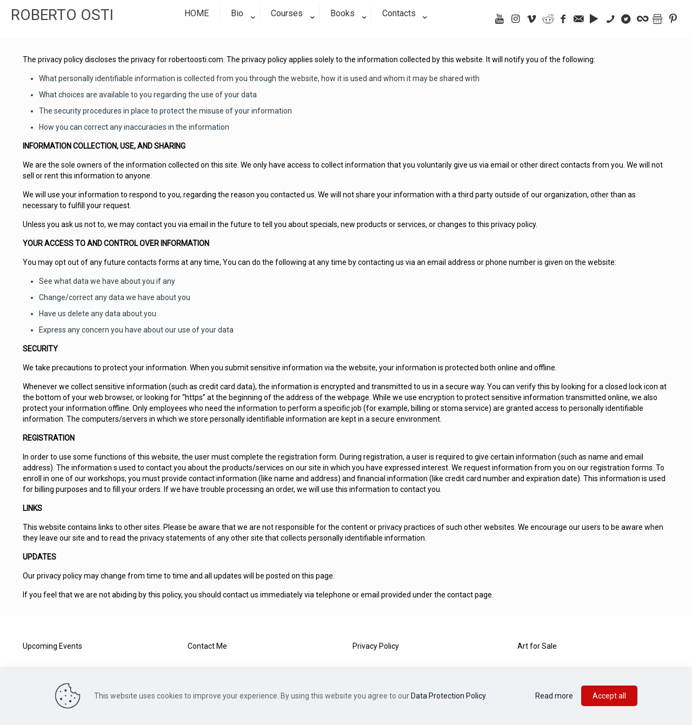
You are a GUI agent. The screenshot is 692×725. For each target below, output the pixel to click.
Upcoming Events (52, 646)
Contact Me (207, 646)
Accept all (609, 695)
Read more (554, 695)
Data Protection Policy (448, 695)
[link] (240, 32)
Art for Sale (537, 646)
